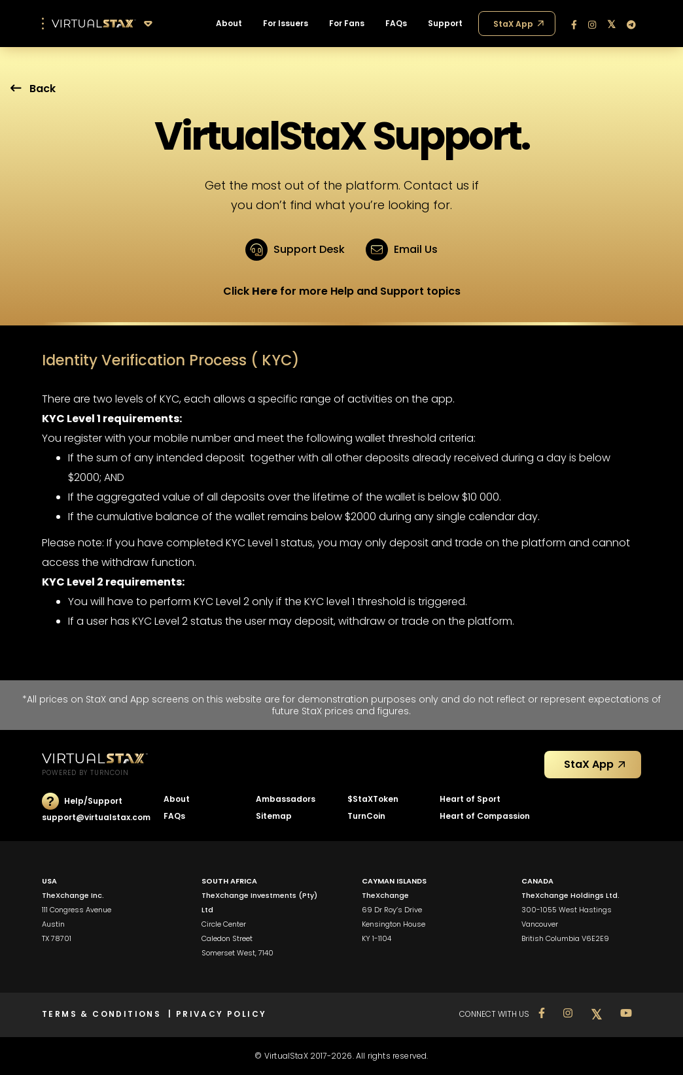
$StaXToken (372, 798)
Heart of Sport (470, 798)
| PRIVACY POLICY (217, 1013)
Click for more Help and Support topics (342, 291)
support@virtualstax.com (96, 817)
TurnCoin (366, 815)
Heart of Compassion (485, 815)
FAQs (174, 815)
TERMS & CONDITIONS (105, 1013)
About (177, 798)
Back (33, 88)
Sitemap (274, 815)
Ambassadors (285, 798)
